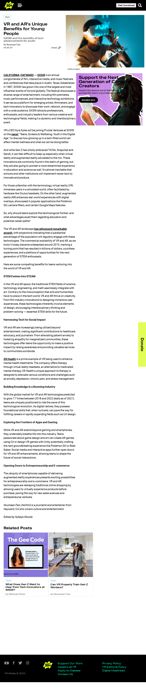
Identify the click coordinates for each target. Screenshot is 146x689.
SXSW (51, 78)
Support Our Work (34, 668)
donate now (101, 113)
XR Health (19, 397)
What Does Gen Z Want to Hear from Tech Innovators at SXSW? (30, 645)
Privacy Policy (76, 668)
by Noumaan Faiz (66, 654)
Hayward (36, 78)
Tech (17, 21)
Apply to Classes (33, 676)
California (21, 78)
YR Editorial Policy (79, 672)
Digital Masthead (78, 676)
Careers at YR (31, 672)
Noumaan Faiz (23, 62)
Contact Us (29, 680)
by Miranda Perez (25, 654)
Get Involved (126, 5)
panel (32, 145)
